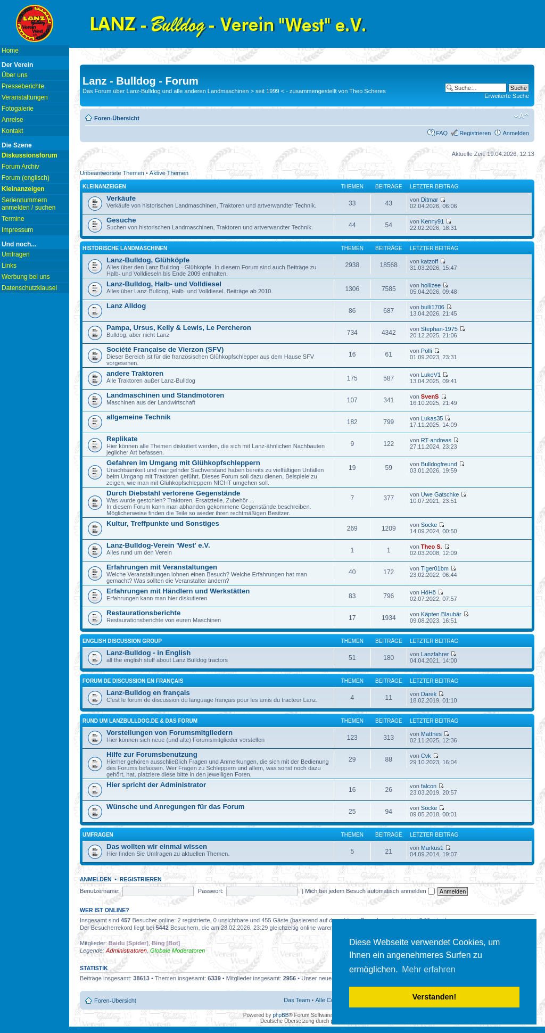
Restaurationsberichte (143, 613)
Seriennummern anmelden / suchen (28, 203)
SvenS (430, 396)
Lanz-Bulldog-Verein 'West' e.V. (158, 545)
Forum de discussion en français (132, 681)
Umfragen (16, 254)
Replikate (122, 439)
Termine (13, 218)
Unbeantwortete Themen (112, 173)
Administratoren (126, 950)
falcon (428, 786)
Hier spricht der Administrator (156, 785)
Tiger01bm (435, 568)
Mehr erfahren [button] (429, 969)
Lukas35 (432, 418)
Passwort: (211, 891)
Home (10, 50)
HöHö (428, 592)
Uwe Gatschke (440, 494)
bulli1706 (432, 307)
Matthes (431, 734)
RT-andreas (436, 440)
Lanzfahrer (435, 654)
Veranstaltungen (25, 97)
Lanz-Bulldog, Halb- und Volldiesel (163, 284)
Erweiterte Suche (506, 96)
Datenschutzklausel (29, 288)
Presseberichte (23, 86)
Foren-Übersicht (116, 118)
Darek (428, 694)
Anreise (12, 119)
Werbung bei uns (26, 276)
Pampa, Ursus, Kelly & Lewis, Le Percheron (178, 328)
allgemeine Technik (138, 417)
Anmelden (515, 133)
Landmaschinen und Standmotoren (165, 395)
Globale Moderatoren (177, 950)
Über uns (15, 75)
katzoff (429, 261)
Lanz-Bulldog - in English (148, 653)
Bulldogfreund (439, 464)
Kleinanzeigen (104, 186)
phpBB (280, 1015)
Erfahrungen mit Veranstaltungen (161, 567)
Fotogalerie (18, 108)
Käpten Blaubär (441, 614)
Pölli (426, 351)
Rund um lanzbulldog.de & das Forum (139, 721)
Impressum (17, 230)
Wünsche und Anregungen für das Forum (175, 807)
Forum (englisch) (25, 177)
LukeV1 (431, 374)
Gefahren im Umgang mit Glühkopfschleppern (183, 463)
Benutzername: (100, 891)
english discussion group (122, 641)
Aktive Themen (169, 173)
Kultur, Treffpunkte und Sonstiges (162, 523)
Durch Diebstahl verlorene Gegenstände (173, 493)
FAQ (442, 133)
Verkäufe (121, 198)
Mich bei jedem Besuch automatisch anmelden (370, 891)
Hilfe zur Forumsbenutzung (151, 754)
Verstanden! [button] (434, 997)
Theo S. (431, 546)
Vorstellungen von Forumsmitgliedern (169, 733)
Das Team (297, 1000)
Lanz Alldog (126, 306)
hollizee (431, 285)
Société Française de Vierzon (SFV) (165, 349)
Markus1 (432, 848)
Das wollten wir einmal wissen (156, 846)
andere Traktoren (134, 373)
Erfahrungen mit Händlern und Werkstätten (178, 591)
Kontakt (12, 131)
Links (9, 265)
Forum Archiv (20, 166)
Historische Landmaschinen (124, 248)
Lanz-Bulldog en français (148, 693)
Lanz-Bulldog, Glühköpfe (147, 260)
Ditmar (429, 199)
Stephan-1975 (439, 329)
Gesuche (121, 220)
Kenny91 (432, 221)
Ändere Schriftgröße (521, 116)
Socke (429, 525)
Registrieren (475, 133)
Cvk (426, 756)
